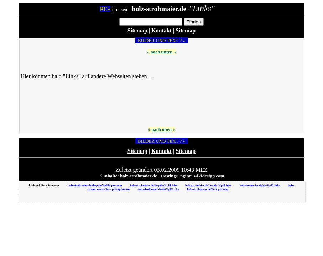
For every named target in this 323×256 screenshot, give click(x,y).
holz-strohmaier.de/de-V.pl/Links (158, 189)
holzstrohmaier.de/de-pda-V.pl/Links (208, 185)
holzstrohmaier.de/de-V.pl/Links (259, 185)
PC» (105, 9)
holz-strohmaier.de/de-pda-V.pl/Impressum (95, 185)
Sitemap (137, 30)
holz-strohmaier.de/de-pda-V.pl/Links (153, 185)
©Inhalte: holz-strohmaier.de (128, 175)
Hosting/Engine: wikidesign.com (192, 175)
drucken (119, 9)
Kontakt (161, 30)
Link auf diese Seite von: (45, 185)
